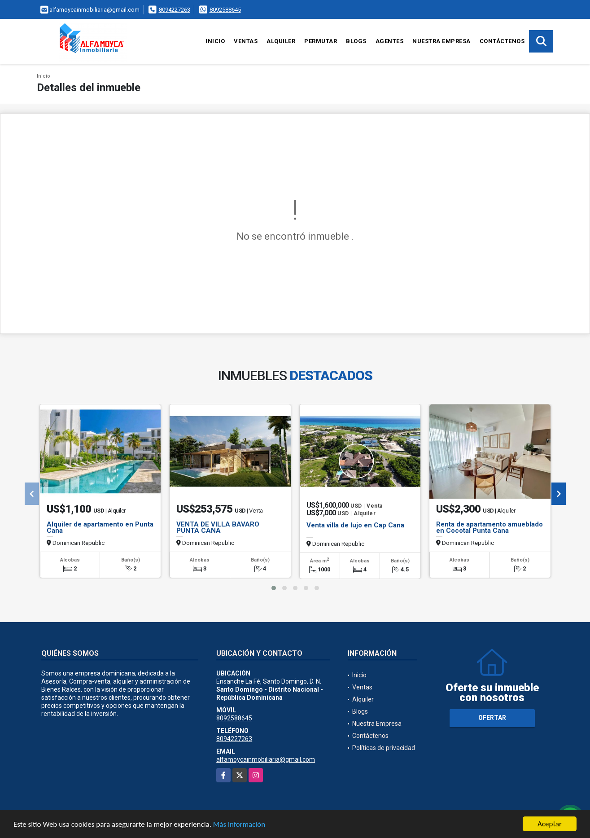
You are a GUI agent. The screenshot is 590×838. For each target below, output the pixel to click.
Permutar (320, 41)
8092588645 (225, 9)
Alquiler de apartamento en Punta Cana (100, 527)
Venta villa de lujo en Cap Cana (355, 525)
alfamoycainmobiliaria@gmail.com (265, 759)
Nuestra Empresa (441, 41)
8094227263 (174, 9)
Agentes (390, 41)
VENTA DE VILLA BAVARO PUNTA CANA (217, 527)
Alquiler (281, 41)
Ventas (246, 41)
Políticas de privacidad (383, 747)
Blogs (356, 41)
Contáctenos (502, 41)
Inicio (215, 41)
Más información (239, 824)
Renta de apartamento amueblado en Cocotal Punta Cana (489, 527)
